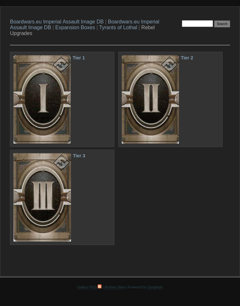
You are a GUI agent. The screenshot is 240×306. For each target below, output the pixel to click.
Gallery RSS (89, 287)
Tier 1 (79, 57)
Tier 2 (187, 57)
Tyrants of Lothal (118, 27)
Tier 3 (79, 155)
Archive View (114, 287)
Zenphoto (155, 287)
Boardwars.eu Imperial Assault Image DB (57, 21)
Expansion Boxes (75, 27)
